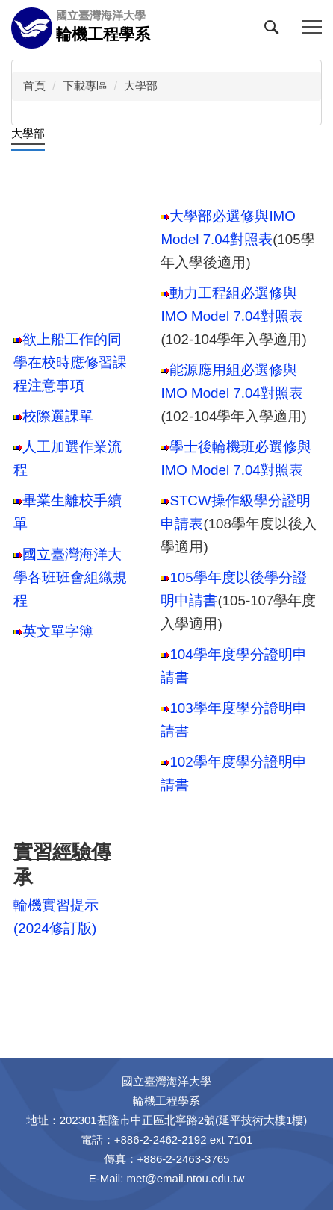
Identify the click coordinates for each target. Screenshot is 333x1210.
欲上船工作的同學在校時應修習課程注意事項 (70, 362)
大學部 (141, 85)
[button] (274, 30)
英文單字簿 (57, 631)
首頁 (34, 85)
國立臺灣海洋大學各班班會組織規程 (70, 577)
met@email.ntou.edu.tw (186, 1178)
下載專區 (85, 85)
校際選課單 (53, 416)
